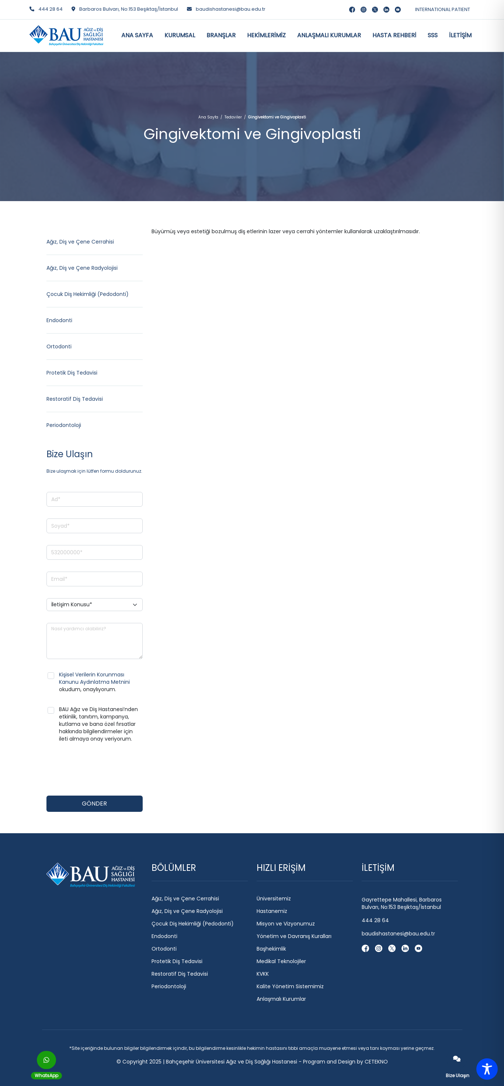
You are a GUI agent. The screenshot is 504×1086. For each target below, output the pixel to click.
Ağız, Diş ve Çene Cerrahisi (80, 241)
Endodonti (59, 320)
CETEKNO (376, 1061)
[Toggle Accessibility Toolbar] (487, 1069)
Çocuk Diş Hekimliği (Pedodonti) (87, 294)
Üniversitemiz (274, 898)
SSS (433, 35)
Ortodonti (59, 346)
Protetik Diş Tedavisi (71, 372)
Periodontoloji (63, 425)
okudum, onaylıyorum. (94, 682)
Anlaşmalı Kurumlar (281, 998)
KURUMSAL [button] (179, 35)
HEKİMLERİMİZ (266, 35)
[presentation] (102, 769)
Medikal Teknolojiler (281, 961)
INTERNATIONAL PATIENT (442, 9)
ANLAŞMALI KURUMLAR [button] (329, 35)
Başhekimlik (271, 948)
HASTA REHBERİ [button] (394, 35)
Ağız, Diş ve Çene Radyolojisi (82, 268)
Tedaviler (233, 117)
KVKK (263, 973)
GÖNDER (94, 803)
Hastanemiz (272, 911)
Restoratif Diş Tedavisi (74, 399)
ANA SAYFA (137, 35)
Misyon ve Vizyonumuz (286, 923)
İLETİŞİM (460, 35)
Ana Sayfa (208, 117)
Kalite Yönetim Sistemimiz (290, 986)
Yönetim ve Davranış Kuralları (294, 936)
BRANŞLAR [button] (221, 35)
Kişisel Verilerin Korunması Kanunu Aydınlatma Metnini (94, 678)
